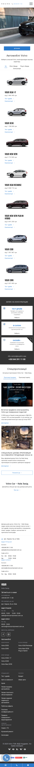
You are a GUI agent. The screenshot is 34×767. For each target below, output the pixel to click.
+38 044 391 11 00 (17, 359)
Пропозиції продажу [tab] (10, 377)
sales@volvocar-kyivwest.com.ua (11, 550)
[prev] (2, 29)
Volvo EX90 (5, 648)
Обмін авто (22, 680)
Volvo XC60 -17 (6, 658)
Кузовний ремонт (7, 731)
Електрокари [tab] (17, 68)
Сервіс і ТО (5, 728)
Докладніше (5, 423)
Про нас (16, 490)
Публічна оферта (7, 706)
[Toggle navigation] (31, 4)
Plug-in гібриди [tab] (24, 66)
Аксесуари (5, 735)
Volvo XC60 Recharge (25, 645)
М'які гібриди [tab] (13, 66)
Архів (3, 683)
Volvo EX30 (5, 645)
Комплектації (9, 101)
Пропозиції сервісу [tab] (24, 377)
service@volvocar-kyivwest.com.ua (11, 568)
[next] (32, 29)
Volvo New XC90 (6, 664)
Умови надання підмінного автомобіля (6, 700)
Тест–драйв (8, 98)
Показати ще (16, 472)
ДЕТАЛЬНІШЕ (17, 48)
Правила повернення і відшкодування (6, 717)
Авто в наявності (7, 680)
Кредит (20, 676)
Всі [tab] (6, 66)
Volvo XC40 (5, 661)
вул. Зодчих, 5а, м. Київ (9, 604)
